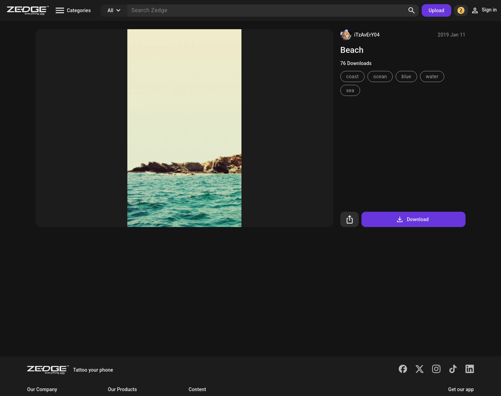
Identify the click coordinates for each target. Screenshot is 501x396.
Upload (436, 10)
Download (412, 219)
